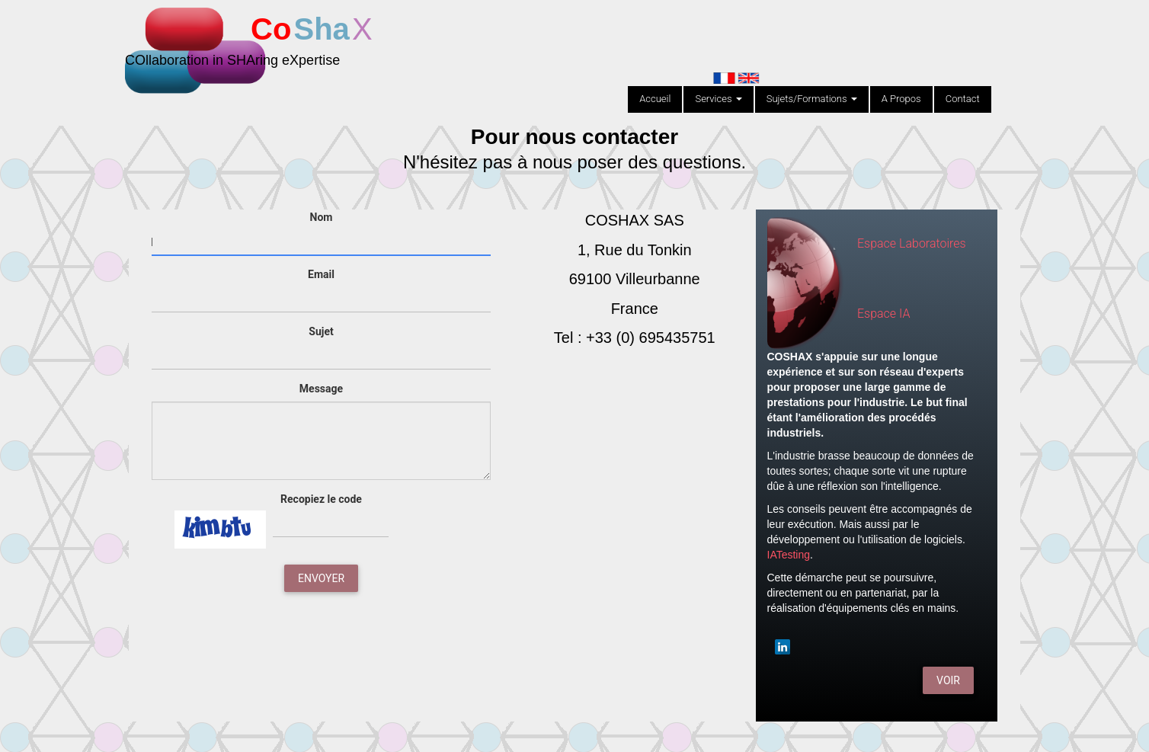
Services (718, 98)
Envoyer (321, 578)
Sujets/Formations (812, 98)
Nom (321, 217)
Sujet (321, 331)
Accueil (655, 98)
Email (321, 274)
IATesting (789, 555)
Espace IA (883, 313)
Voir (948, 680)
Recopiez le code (321, 499)
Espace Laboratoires (911, 243)
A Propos (901, 98)
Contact (963, 98)
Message (321, 388)
